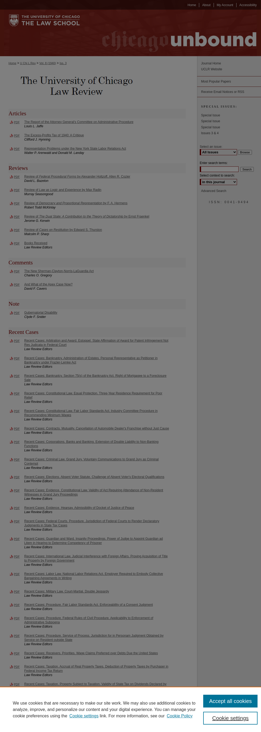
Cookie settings (84, 716)
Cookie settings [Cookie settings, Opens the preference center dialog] (230, 718)
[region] (130, 709)
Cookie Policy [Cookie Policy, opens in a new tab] (180, 716)
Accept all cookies (230, 701)
